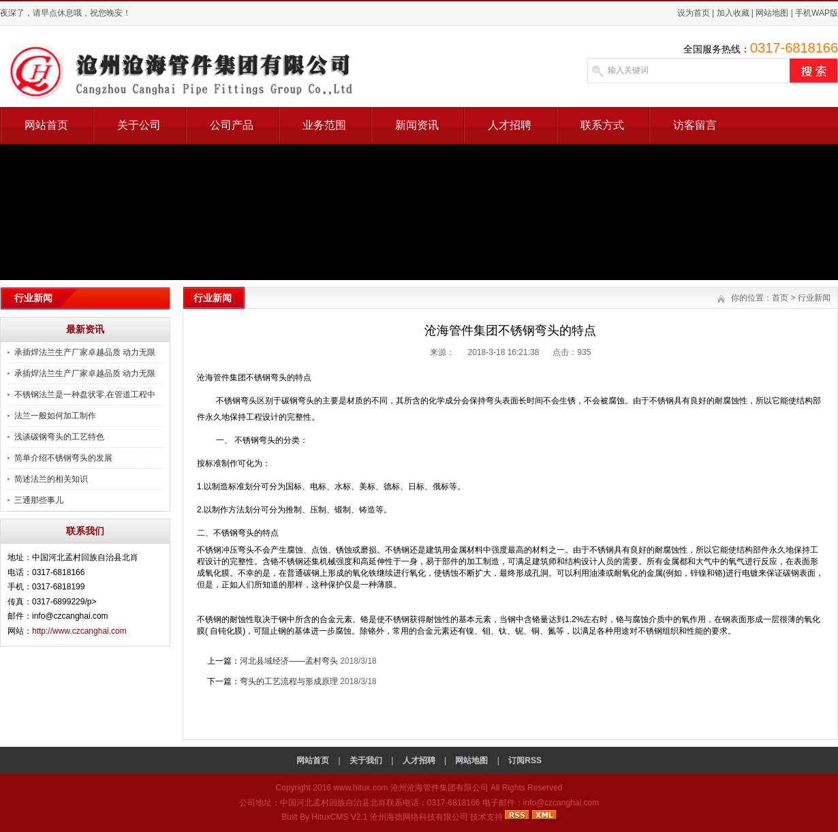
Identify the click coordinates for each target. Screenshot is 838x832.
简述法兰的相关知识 (51, 479)
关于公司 (139, 125)
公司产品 (231, 125)
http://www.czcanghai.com (79, 631)
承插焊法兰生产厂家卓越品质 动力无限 (84, 352)
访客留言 (695, 125)
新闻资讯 (417, 125)
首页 (780, 298)
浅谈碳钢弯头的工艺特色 (59, 437)
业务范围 (324, 125)
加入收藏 (733, 13)
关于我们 (366, 760)
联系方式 (602, 125)
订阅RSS (525, 760)
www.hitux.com (360, 787)
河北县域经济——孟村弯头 (289, 661)
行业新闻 (814, 298)
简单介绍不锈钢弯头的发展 (63, 458)
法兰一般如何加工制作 (55, 415)
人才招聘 (509, 125)
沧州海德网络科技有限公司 (419, 817)
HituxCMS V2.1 (339, 817)
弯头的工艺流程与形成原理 (289, 681)
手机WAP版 (816, 13)
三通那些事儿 (38, 500)
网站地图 (772, 13)
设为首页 (693, 13)
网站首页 (46, 125)
